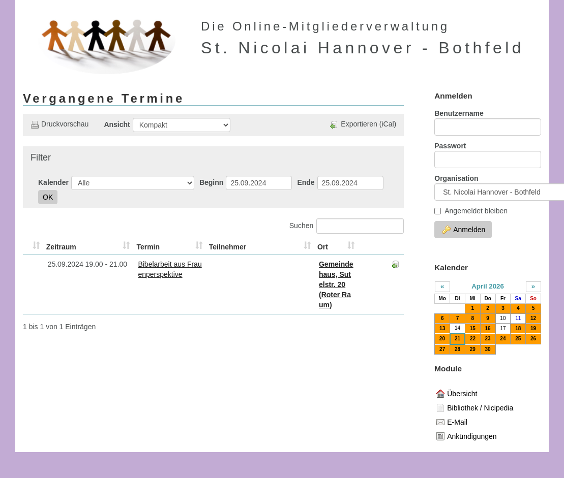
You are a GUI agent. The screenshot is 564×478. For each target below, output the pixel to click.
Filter (41, 157)
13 (442, 328)
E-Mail (451, 422)
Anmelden (463, 230)
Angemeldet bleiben (471, 211)
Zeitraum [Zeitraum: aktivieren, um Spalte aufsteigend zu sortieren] (49, 247)
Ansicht (117, 124)
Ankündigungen (466, 436)
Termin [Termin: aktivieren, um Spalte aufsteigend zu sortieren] (125, 247)
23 (488, 338)
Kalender (53, 182)
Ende (305, 182)
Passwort (450, 146)
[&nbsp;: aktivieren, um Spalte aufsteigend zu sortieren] (27, 247)
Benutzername (458, 113)
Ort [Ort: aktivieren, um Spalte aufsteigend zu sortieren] (265, 247)
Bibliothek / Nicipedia (474, 408)
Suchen (346, 226)
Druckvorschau (59, 124)
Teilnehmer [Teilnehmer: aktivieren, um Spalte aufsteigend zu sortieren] (236, 247)
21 (457, 338)
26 (533, 338)
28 (457, 349)
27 (442, 349)
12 (533, 318)
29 (473, 349)
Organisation (456, 178)
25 (518, 338)
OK (48, 197)
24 (503, 338)
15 (473, 328)
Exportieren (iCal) (363, 124)
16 (488, 328)
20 (442, 338)
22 (473, 338)
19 (533, 328)
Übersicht (456, 394)
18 (518, 328)
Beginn (211, 182)
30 (488, 349)
